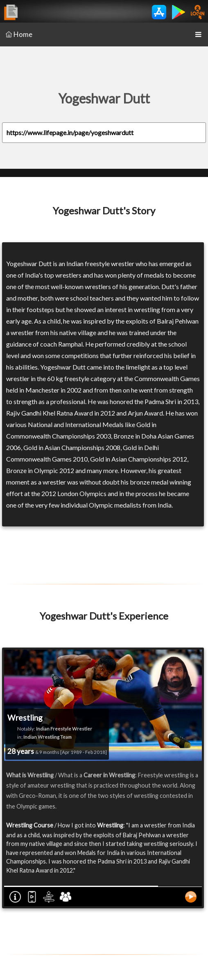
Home (19, 34)
